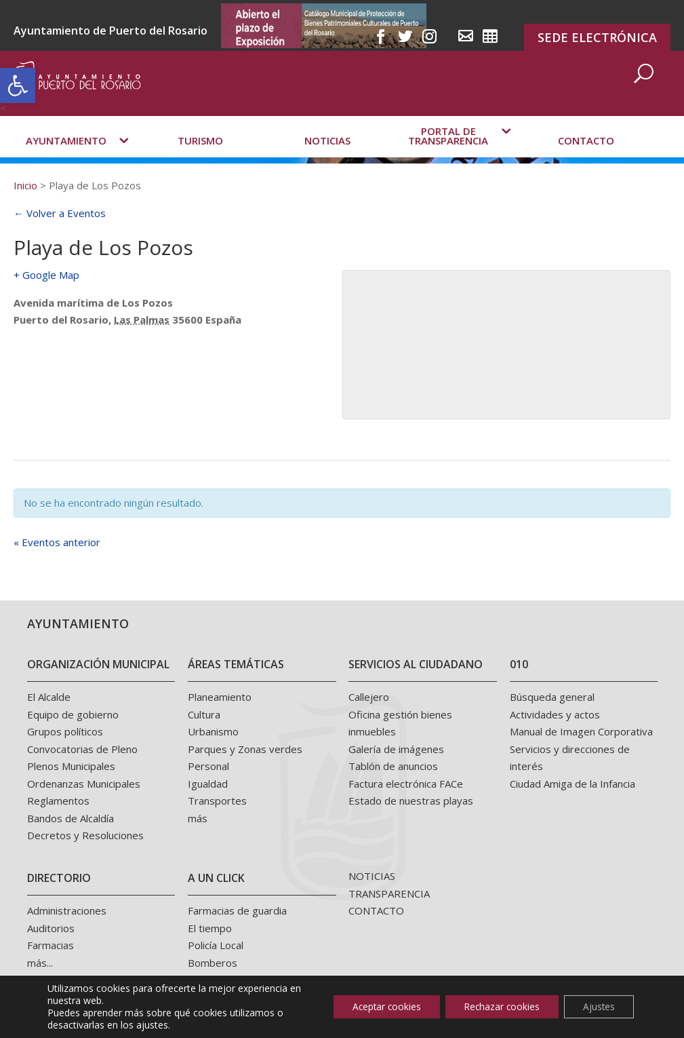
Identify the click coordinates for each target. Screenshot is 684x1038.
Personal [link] (208, 766)
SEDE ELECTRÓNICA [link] (597, 37)
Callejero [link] (368, 697)
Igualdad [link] (208, 783)
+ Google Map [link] (46, 275)
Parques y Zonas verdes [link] (245, 749)
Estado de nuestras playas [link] (410, 800)
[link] (17, 85)
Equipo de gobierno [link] (73, 714)
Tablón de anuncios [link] (393, 766)
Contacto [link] (586, 159)
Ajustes (597, 1006)
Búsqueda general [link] (552, 697)
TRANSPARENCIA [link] (389, 893)
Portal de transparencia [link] (448, 154)
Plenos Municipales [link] (71, 766)
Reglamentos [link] (58, 800)
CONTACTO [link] (376, 910)
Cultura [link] (204, 714)
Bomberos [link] (212, 962)
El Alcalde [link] (49, 697)
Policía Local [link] (215, 945)
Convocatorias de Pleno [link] (82, 749)
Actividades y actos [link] (555, 714)
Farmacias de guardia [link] (237, 910)
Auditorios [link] (51, 928)
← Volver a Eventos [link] (60, 213)
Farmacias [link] (50, 945)
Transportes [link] (217, 800)
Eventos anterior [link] (57, 542)
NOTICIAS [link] (371, 876)
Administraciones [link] (66, 910)
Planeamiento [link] (220, 697)
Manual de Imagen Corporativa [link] (581, 731)
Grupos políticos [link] (65, 731)
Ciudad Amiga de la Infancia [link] (572, 783)
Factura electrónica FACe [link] (405, 783)
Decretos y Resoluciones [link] (85, 835)
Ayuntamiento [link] (66, 159)
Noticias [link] (327, 159)
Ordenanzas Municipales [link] (83, 783)
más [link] (197, 818)
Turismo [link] (200, 159)
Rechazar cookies (496, 1006)
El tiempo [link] (210, 928)
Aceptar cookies (376, 1006)
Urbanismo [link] (213, 731)
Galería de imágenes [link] (396, 749)
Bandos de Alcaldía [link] (70, 818)
